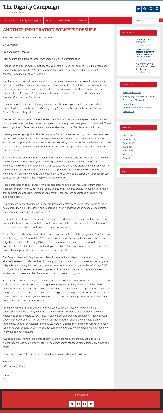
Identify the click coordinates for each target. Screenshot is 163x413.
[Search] (161, 20)
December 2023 (131, 135)
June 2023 (128, 150)
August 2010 (129, 158)
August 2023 (129, 143)
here (38, 354)
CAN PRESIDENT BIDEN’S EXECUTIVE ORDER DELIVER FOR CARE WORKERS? (145, 53)
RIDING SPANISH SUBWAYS (143, 41)
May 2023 (127, 154)
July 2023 (127, 147)
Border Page (129, 104)
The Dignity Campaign (31, 7)
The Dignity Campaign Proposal (138, 96)
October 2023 (129, 139)
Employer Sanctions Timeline (137, 107)
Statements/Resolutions (135, 100)
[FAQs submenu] (52, 20)
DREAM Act (128, 111)
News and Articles (132, 92)
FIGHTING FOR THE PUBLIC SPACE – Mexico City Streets (146, 66)
